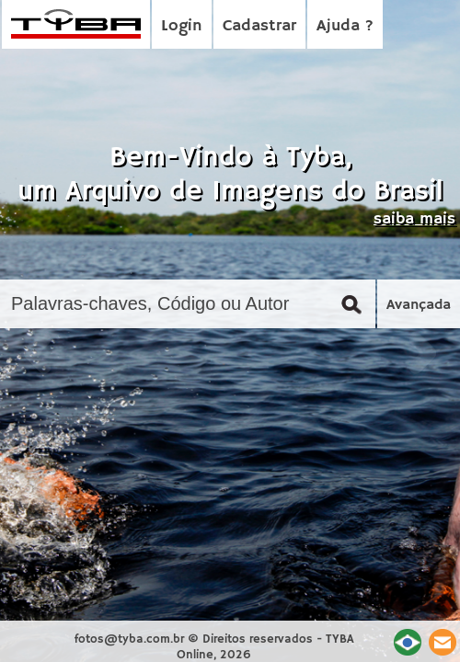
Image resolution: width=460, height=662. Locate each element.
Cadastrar (259, 26)
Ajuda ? (345, 26)
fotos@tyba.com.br (129, 639)
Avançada (418, 305)
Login (181, 26)
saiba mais (414, 219)
